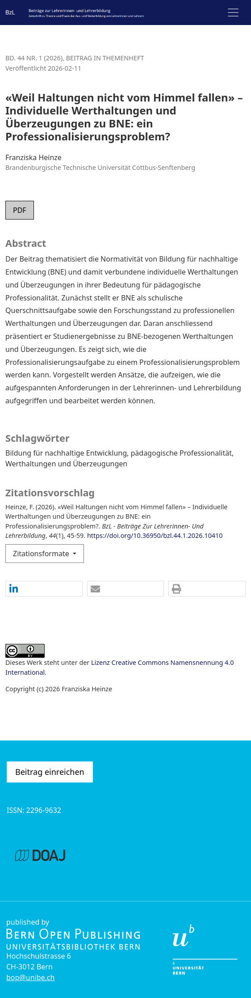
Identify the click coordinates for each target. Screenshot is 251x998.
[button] (44, 589)
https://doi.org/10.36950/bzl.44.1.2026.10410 (155, 535)
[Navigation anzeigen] (233, 12)
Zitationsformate (42, 553)
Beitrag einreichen (49, 771)
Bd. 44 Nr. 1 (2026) (34, 58)
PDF (19, 210)
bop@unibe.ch (30, 977)
